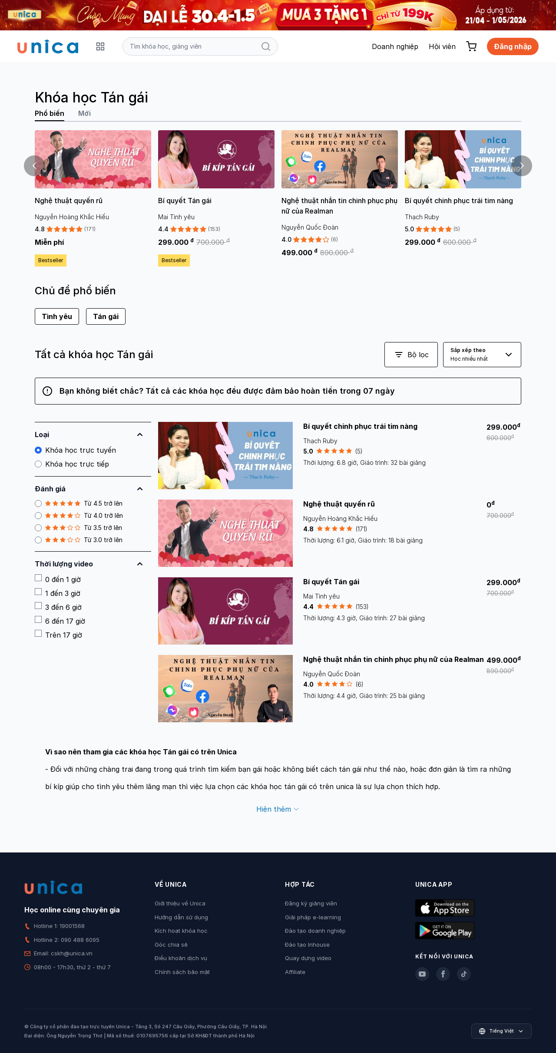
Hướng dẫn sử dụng (181, 917)
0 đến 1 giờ (58, 579)
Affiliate (295, 971)
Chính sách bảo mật (182, 971)
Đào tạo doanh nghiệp (315, 930)
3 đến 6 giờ (58, 607)
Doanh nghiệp (395, 46)
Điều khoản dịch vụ (181, 957)
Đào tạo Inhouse (307, 944)
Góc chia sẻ (171, 944)
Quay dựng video (308, 957)
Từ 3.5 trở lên (78, 527)
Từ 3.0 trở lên (78, 540)
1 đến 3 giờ (57, 593)
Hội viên (442, 46)
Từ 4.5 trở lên (78, 503)
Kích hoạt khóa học (181, 930)
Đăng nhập (513, 46)
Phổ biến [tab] (49, 113)
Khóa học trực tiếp (72, 464)
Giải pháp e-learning (313, 917)
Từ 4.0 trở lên (79, 515)
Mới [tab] (84, 113)
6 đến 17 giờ (60, 620)
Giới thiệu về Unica (180, 903)
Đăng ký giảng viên (311, 903)
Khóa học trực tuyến (75, 450)
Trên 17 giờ (58, 634)
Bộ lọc (411, 354)
